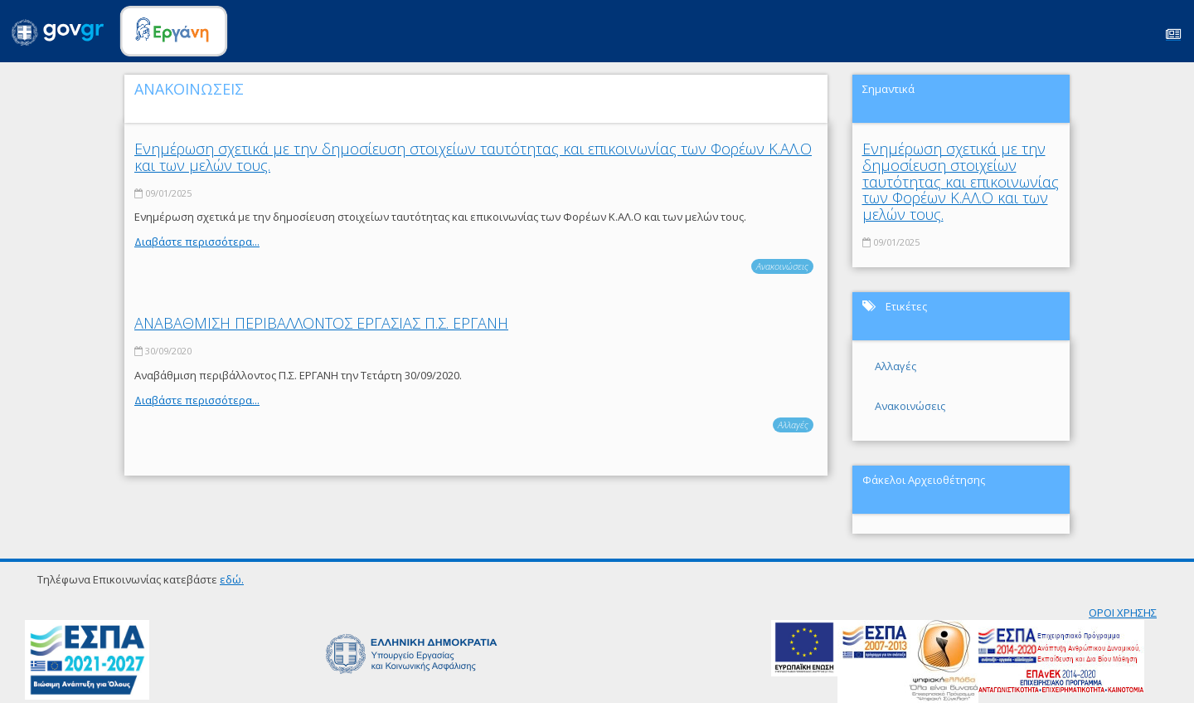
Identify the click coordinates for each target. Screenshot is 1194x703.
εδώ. (232, 579)
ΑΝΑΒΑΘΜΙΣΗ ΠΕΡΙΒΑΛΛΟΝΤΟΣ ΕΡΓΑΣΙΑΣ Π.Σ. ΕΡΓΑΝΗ (321, 323)
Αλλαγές (793, 424)
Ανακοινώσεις (782, 266)
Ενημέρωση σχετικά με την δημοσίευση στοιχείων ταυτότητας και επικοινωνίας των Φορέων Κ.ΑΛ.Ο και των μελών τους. (473, 157)
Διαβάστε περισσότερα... (197, 241)
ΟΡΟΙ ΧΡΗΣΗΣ (1123, 612)
